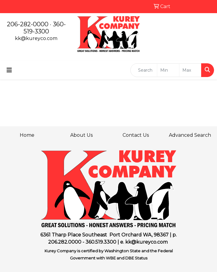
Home (27, 135)
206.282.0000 (64, 242)
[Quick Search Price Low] (168, 70)
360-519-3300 (45, 28)
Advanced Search (190, 135)
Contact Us (136, 135)
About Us (81, 135)
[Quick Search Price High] (190, 70)
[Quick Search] (143, 70)
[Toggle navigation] (9, 70)
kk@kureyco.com (36, 38)
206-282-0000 (27, 24)
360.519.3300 (100, 242)
